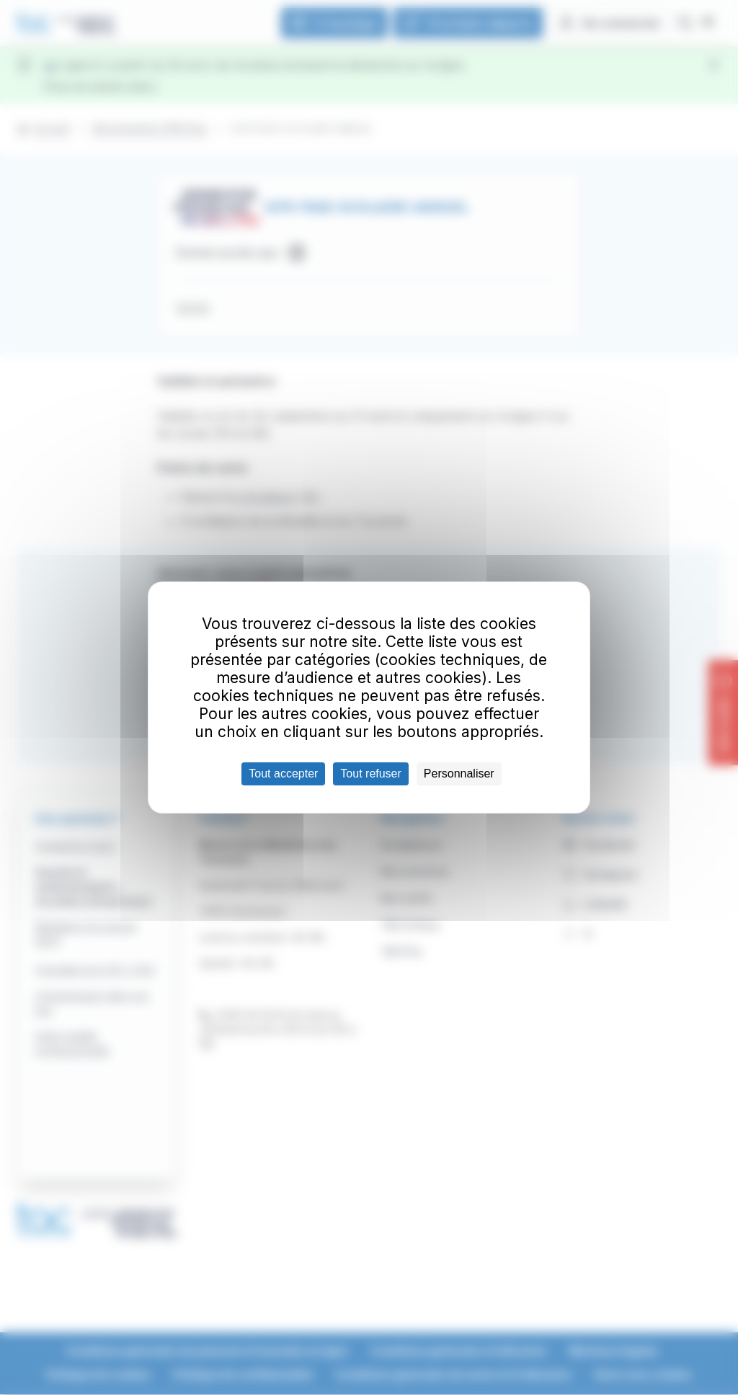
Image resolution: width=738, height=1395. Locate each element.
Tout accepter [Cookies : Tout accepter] (283, 773)
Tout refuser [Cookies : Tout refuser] (370, 773)
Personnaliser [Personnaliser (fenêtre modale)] (459, 773)
